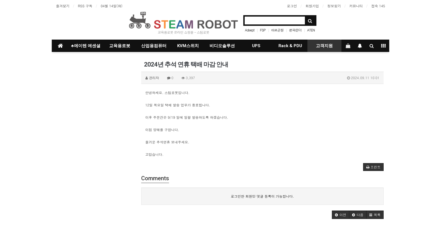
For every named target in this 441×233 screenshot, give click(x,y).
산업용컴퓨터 (153, 45)
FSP (263, 30)
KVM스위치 (188, 45)
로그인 (292, 5)
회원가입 (312, 5)
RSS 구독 (85, 5)
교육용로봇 (119, 45)
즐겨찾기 (62, 5)
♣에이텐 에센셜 (85, 45)
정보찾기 (334, 5)
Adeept (250, 30)
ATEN (311, 30)
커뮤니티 (356, 5)
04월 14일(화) (111, 5)
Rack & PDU (290, 45)
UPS (256, 45)
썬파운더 (295, 30)
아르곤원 (277, 30)
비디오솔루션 (222, 45)
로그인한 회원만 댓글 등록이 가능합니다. (262, 196)
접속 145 (378, 5)
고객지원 (324, 45)
